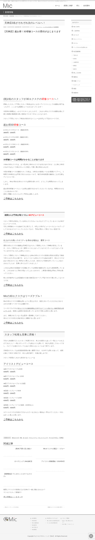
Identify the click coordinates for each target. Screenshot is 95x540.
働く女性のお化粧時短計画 (53, 520)
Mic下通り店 (35, 527)
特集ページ (76, 81)
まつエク (25, 437)
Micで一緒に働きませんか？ (67, 521)
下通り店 (75, 55)
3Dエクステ (15, 437)
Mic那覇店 (34, 529)
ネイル (75, 43)
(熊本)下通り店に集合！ (23, 449)
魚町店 (75, 69)
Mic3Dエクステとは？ (52, 518)
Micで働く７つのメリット (68, 524)
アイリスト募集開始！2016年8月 (53, 461)
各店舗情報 (56, 27)
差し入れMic (77, 73)
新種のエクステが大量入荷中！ (56, 507)
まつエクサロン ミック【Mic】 (44, 536)
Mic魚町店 (34, 525)
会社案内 (34, 518)
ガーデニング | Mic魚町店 (23, 461)
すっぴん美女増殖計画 (52, 522)
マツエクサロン (54, 437)
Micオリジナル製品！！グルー (54, 449)
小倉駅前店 (76, 62)
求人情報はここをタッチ (13, 497)
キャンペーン (39, 27)
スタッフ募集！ (66, 518)
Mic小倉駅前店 (35, 522)
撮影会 (75, 77)
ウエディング (76, 85)
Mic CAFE (76, 26)
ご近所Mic (76, 31)
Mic (21, 437)
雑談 (74, 88)
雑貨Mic (75, 92)
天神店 (61, 437)
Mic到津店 (34, 520)
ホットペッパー (43, 437)
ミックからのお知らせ (48, 27)
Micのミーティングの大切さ (11, 507)
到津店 (75, 58)
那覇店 (75, 65)
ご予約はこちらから (13, 198)
